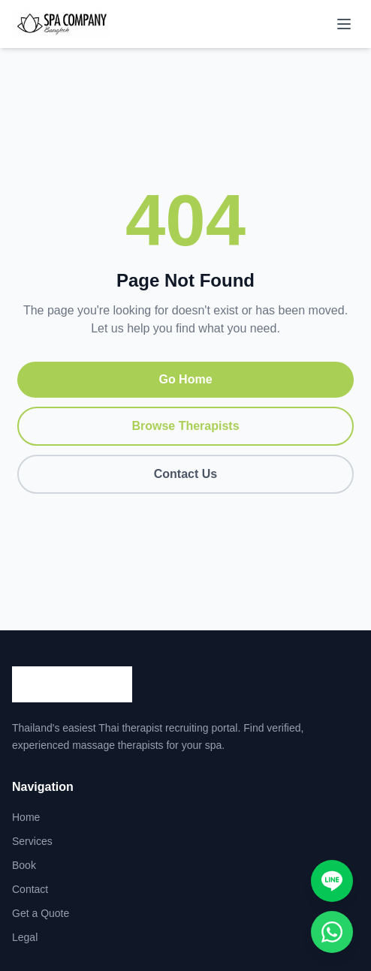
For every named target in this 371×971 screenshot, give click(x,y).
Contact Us (185, 473)
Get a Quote (40, 913)
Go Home (185, 379)
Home (26, 817)
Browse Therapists (185, 425)
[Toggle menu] (344, 24)
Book (24, 865)
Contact (30, 889)
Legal (25, 937)
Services (32, 841)
